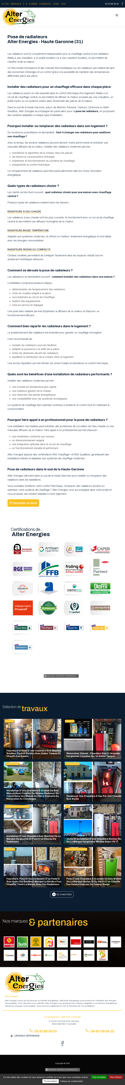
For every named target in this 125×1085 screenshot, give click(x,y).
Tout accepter (99, 1077)
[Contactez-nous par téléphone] (112, 3)
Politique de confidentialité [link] (71, 1081)
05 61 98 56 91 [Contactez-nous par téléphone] (45, 1031)
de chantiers (64, 894)
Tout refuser (116, 1077)
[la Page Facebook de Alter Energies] (121, 4)
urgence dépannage (27, 1035)
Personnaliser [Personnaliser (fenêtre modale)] (50, 1081)
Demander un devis (25, 503)
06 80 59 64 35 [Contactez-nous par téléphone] (102, 1031)
